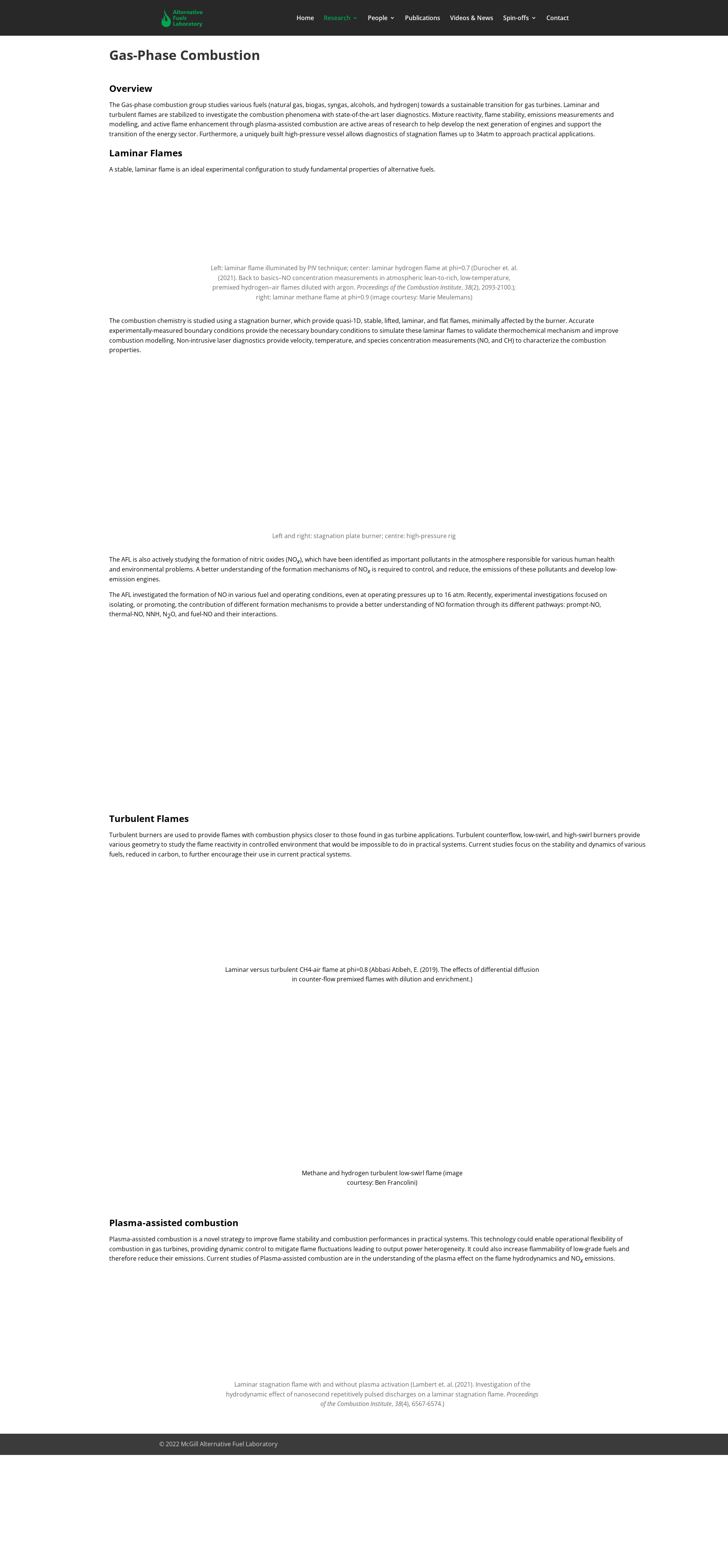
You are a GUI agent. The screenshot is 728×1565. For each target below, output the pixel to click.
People (378, 18)
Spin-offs (516, 18)
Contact (557, 18)
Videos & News (471, 18)
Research (337, 18)
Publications (422, 18)
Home (305, 18)
